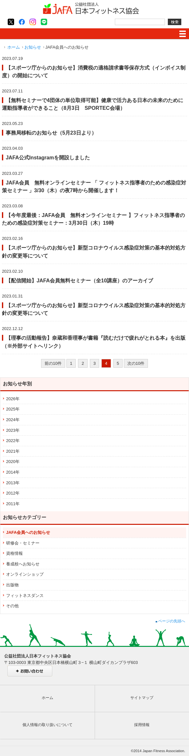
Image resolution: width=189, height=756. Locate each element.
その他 (12, 605)
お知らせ (32, 47)
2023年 (13, 430)
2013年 (13, 482)
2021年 (13, 451)
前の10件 (53, 363)
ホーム (13, 47)
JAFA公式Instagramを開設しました (48, 157)
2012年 (13, 493)
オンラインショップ (25, 574)
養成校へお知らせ (22, 564)
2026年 (13, 398)
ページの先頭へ (170, 621)
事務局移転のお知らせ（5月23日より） (51, 133)
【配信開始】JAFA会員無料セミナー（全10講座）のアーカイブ (79, 280)
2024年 (13, 419)
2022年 (13, 440)
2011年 (13, 503)
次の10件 (135, 363)
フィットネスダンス (25, 595)
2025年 (13, 409)
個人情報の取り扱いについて (47, 725)
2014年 (13, 472)
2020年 (13, 461)
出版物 (12, 584)
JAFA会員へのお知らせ (28, 532)
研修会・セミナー (22, 543)
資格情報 (14, 553)
